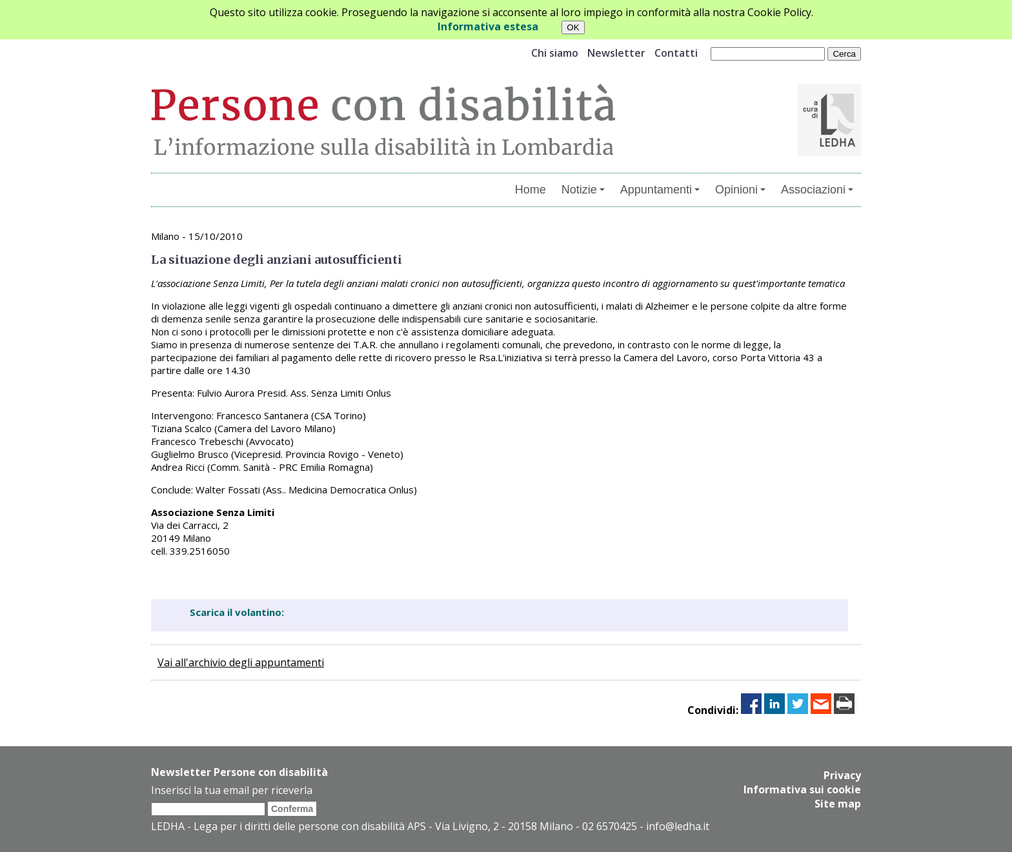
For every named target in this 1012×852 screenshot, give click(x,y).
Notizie (583, 189)
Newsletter (616, 53)
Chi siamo (554, 53)
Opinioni (740, 189)
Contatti (676, 53)
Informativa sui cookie (802, 789)
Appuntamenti (660, 189)
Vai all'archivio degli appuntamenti (240, 662)
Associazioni (817, 189)
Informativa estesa (488, 26)
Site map (838, 804)
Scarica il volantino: (237, 612)
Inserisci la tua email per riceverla (231, 790)
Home (530, 189)
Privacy (842, 775)
